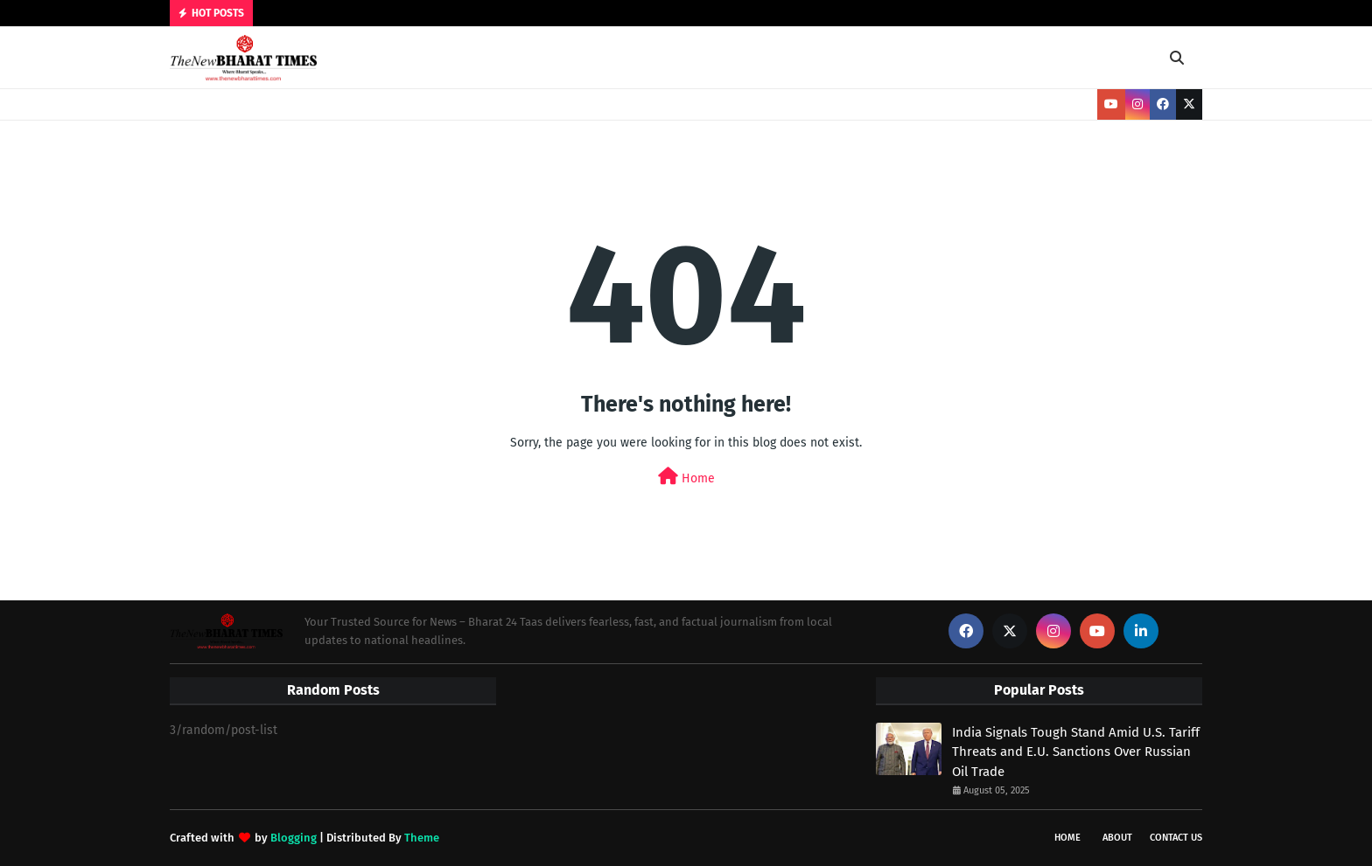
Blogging (293, 837)
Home (686, 477)
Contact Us (1176, 837)
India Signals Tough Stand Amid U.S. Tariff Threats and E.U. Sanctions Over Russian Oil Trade (1076, 751)
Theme (421, 837)
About (1117, 837)
